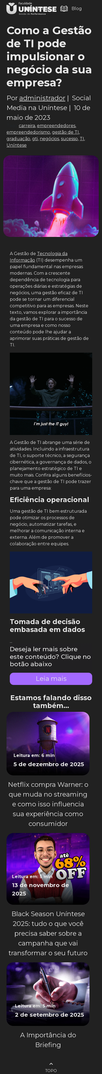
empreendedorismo (28, 132)
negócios (49, 138)
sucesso (69, 138)
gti (35, 138)
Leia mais (51, 678)
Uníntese (17, 145)
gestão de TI (65, 132)
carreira (27, 125)
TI (82, 138)
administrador (42, 98)
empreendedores (56, 125)
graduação (18, 138)
